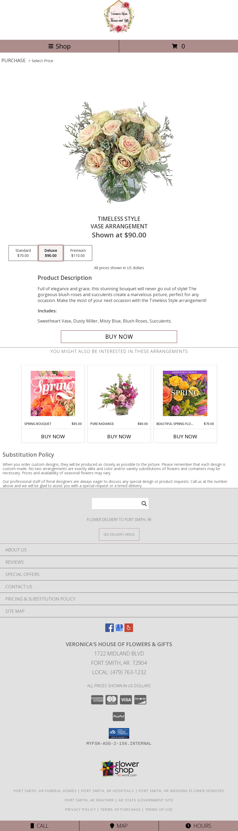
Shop (59, 46)
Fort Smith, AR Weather (89, 800)
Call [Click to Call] (40, 825)
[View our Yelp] (128, 630)
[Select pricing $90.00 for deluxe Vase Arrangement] (51, 253)
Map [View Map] (119, 825)
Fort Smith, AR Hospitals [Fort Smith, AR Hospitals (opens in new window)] (107, 790)
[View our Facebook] (109, 630)
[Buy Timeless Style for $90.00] (119, 336)
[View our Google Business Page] (119, 630)
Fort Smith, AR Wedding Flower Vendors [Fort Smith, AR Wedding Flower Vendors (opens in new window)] (181, 790)
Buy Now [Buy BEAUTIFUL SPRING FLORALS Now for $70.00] (185, 436)
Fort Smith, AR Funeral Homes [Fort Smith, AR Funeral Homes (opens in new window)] (45, 790)
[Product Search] (120, 504)
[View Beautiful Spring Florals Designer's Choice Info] (185, 393)
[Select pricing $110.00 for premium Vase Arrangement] (78, 253)
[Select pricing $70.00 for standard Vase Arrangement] (23, 253)
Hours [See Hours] (198, 825)
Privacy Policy (80, 809)
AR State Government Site (146, 800)
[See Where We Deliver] (119, 534)
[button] (119, 733)
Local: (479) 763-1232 (119, 672)
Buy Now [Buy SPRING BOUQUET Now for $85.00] (53, 436)
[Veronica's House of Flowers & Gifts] (119, 31)
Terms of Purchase (120, 809)
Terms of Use (159, 809)
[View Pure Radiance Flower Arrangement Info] (119, 393)
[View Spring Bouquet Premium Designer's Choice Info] (53, 393)
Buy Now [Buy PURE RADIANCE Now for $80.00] (119, 436)
